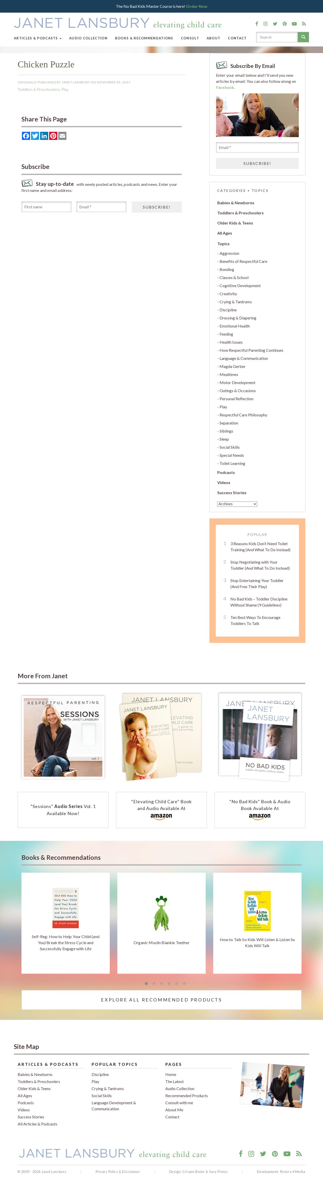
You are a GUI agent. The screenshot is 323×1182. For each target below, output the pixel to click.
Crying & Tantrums (236, 301)
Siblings (226, 431)
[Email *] (101, 207)
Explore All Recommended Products (161, 999)
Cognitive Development (240, 285)
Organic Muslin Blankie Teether (161, 942)
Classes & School (234, 277)
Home (170, 1074)
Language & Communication (244, 358)
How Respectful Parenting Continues (251, 350)
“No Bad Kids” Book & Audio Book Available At (259, 810)
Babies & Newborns (235, 202)
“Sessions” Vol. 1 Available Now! (63, 809)
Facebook (225, 87)
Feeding (226, 334)
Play (65, 89)
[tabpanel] (66, 923)
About (214, 38)
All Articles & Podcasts (37, 1123)
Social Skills (230, 447)
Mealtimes (229, 374)
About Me (174, 1109)
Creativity (228, 293)
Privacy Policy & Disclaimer (118, 1172)
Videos (223, 482)
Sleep (224, 439)
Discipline (228, 309)
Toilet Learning (232, 463)
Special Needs (232, 455)
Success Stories (232, 492)
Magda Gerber (233, 366)
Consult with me (179, 1102)
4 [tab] (169, 983)
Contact (237, 38)
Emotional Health (235, 325)
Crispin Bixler (193, 1172)
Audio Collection (88, 38)
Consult (190, 38)
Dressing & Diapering (238, 317)
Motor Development (237, 382)
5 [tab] (176, 983)
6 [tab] (184, 983)
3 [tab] (161, 983)
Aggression (229, 253)
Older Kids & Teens (235, 222)
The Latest (174, 1081)
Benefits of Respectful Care (243, 261)
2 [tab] (153, 983)
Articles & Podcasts (38, 38)
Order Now (196, 6)
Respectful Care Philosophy (243, 414)
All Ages (224, 233)
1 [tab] (146, 983)
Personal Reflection (236, 398)
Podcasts (226, 472)
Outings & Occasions (238, 390)
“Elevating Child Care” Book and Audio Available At (161, 810)
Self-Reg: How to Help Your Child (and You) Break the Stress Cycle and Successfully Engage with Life (65, 942)
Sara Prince (218, 1172)
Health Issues (231, 342)
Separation (229, 422)
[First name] (46, 207)
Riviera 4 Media (292, 1172)
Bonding (227, 269)
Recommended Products (186, 1095)
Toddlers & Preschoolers (39, 89)
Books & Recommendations (144, 38)
